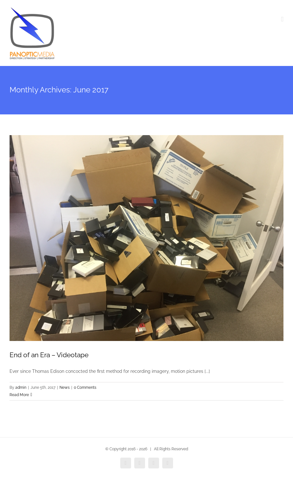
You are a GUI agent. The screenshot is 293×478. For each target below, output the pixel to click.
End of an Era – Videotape (49, 355)
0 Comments (85, 387)
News (64, 387)
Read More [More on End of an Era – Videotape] (19, 395)
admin (20, 387)
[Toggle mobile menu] (282, 19)
